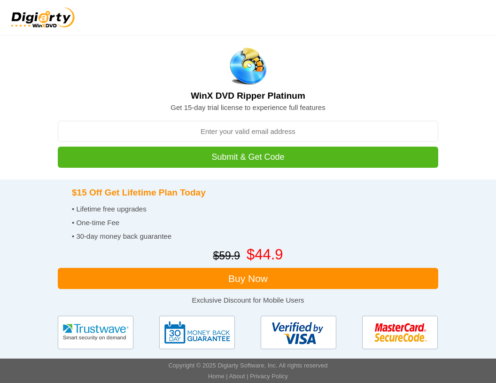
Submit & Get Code (247, 157)
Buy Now (248, 278)
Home (216, 376)
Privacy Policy (269, 376)
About (237, 376)
